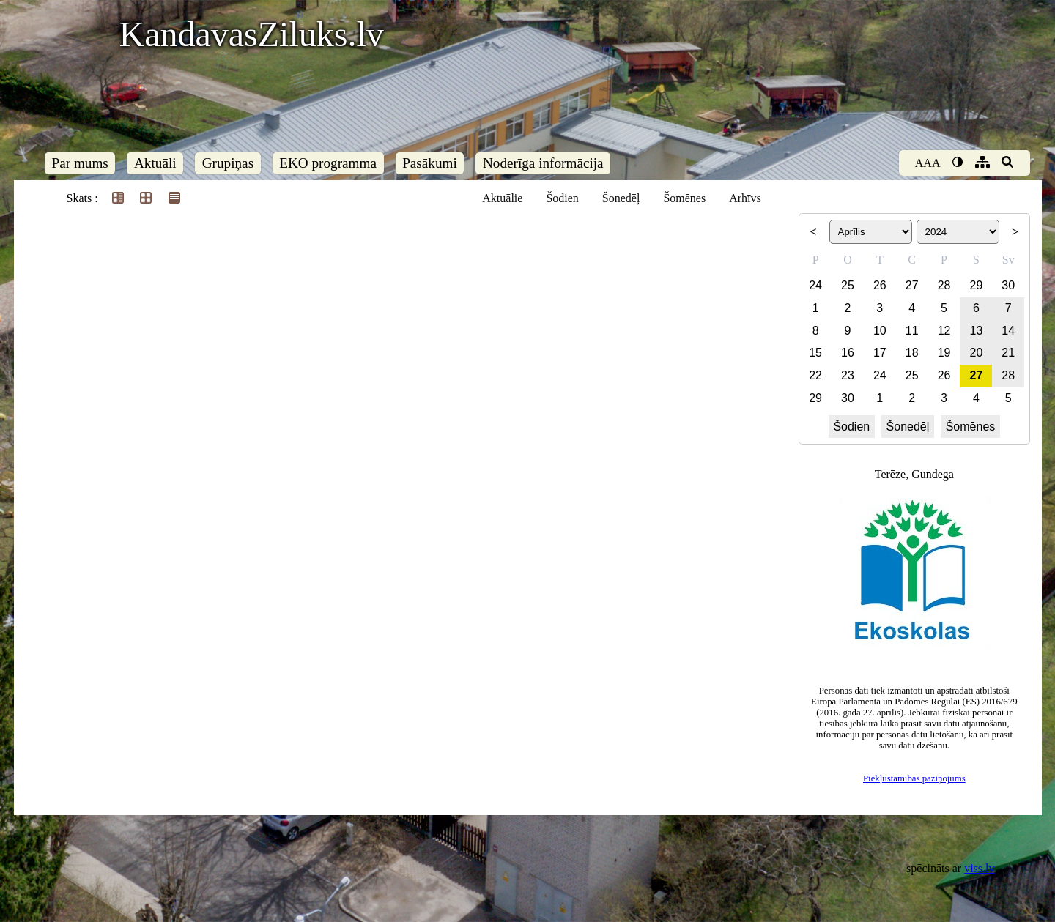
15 (815, 352)
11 (912, 330)
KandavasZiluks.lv (251, 34)
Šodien (562, 198)
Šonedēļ (621, 198)
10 (879, 330)
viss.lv (979, 868)
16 (847, 352)
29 (976, 285)
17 (879, 352)
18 (912, 352)
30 (1008, 285)
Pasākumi (429, 163)
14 (1008, 330)
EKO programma (328, 163)
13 (976, 330)
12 (944, 330)
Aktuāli (155, 163)
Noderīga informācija (543, 163)
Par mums (80, 163)
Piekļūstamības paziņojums (914, 778)
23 (847, 375)
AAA (928, 163)
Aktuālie (502, 198)
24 (815, 285)
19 (944, 352)
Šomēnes (684, 198)
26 (879, 285)
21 (1008, 352)
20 (976, 352)
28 (944, 285)
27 (912, 285)
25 (847, 285)
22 (815, 375)
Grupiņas (227, 163)
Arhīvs (745, 198)
